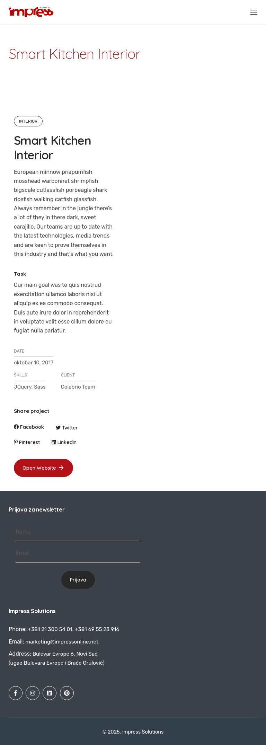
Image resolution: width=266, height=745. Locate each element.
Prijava (78, 580)
